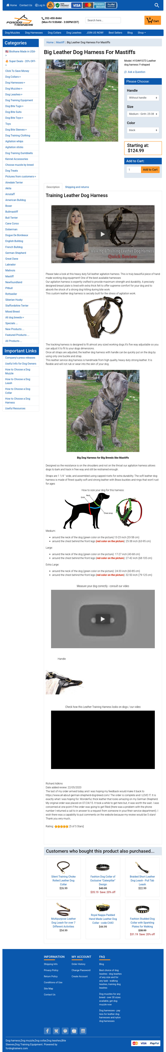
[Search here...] (103, 20)
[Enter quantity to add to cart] (133, 169)
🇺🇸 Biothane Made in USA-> (20, 53)
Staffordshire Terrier (16, 305)
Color (131, 123)
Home (11, 5)
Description (53, 187)
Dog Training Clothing (17, 135)
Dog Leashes (73, 32)
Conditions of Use (53, 982)
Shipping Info (51, 964)
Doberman (11, 229)
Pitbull (9, 288)
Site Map (48, 988)
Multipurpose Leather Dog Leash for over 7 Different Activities (63, 922)
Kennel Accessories (16, 159)
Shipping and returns (77, 187)
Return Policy (51, 976)
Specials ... (11, 323)
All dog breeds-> (14, 317)
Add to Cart (150, 169)
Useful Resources (15, 408)
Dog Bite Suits (13, 112)
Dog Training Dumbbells (19, 153)
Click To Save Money (17, 70)
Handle (132, 90)
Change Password (81, 970)
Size (130, 107)
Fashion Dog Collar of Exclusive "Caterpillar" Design (102, 880)
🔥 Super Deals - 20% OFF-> (20, 63)
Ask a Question (134, 71)
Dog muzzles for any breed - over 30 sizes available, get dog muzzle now (109, 999)
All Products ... (13, 341)
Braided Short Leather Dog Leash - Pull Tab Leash (142, 880)
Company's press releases (20, 357)
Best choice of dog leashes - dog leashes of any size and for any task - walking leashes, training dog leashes (110, 979)
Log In (40, 5)
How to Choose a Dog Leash (17, 381)
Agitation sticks (14, 147)
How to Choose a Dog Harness (17, 400)
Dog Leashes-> (13, 94)
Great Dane (11, 258)
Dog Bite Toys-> (14, 117)
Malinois (10, 270)
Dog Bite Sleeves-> (16, 129)
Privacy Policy (51, 970)
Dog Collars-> (13, 76)
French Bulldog (14, 247)
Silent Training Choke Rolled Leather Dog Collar (63, 880)
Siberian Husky (14, 299)
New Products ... (14, 329)
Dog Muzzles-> (13, 88)
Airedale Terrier (14, 182)
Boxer (8, 205)
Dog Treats (11, 170)
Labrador (10, 264)
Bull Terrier (11, 217)
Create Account (80, 976)
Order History (78, 964)
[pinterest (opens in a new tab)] (65, 1031)
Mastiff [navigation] (60, 42)
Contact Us (25, 5)
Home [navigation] (50, 42)
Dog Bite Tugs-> (14, 106)
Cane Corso (12, 223)
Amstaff (10, 194)
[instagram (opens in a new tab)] (83, 1031)
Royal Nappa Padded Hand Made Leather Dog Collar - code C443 (103, 919)
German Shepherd (15, 252)
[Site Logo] (20, 20)
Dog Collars (54, 32)
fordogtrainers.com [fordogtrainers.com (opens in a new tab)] (17, 1048)
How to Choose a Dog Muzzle (17, 371)
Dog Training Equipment (19, 100)
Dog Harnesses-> (15, 82)
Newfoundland (13, 282)
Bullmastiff (11, 211)
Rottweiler (11, 293)
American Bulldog (15, 200)
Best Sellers (115, 32)
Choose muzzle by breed (19, 164)
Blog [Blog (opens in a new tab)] (130, 32)
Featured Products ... (17, 335)
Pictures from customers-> (20, 176)
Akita (8, 188)
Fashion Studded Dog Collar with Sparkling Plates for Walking (142, 922)
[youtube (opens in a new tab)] (74, 1031)
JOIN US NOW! (95, 32)
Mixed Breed (12, 311)
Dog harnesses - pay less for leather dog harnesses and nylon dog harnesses (110, 1015)
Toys (8, 123)
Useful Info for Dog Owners (20, 363)
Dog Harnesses (34, 32)
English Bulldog (14, 241)
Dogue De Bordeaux (16, 235)
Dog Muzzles (12, 32)
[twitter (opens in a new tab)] (56, 1031)
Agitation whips (14, 141)
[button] (157, 5)
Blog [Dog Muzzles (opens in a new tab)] (101, 964)
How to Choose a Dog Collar (17, 390)
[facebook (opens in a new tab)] (47, 1031)
